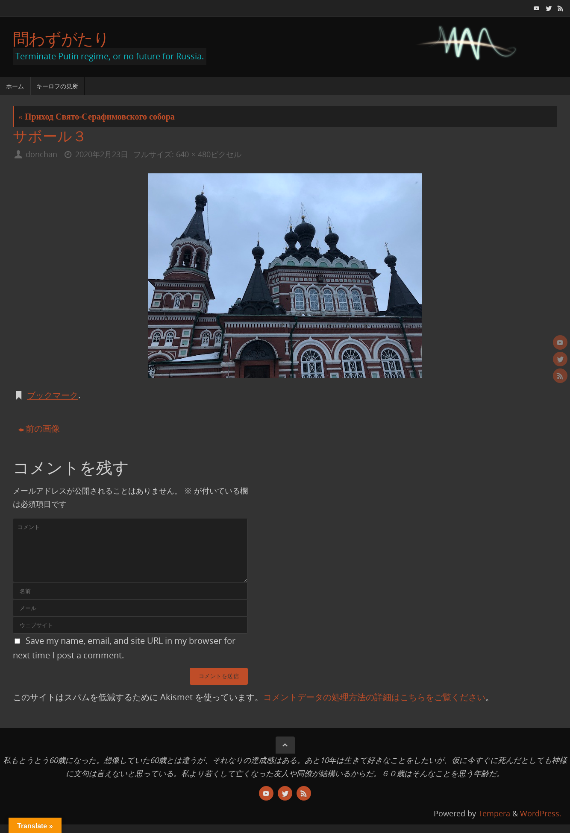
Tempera (494, 813)
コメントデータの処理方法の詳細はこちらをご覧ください (374, 697)
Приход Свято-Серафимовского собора (96, 116)
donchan (41, 154)
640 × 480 (193, 154)
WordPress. (540, 813)
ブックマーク (52, 395)
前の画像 (39, 428)
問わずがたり (61, 39)
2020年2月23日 (101, 154)
